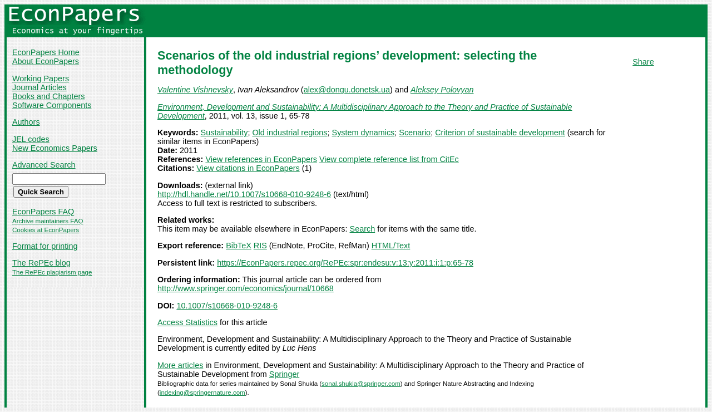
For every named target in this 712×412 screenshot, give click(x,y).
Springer (284, 374)
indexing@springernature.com (202, 392)
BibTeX (238, 245)
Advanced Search (44, 164)
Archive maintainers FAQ (47, 221)
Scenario (415, 132)
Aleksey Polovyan (442, 89)
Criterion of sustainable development (500, 132)
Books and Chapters (48, 96)
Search (362, 228)
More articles (180, 365)
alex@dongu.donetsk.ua (347, 89)
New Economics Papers (54, 148)
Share (643, 61)
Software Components (51, 105)
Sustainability (224, 132)
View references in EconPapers (261, 159)
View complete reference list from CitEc (389, 159)
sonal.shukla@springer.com (361, 383)
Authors (26, 121)
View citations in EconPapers (247, 168)
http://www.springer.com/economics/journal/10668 (245, 288)
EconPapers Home (46, 52)
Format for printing (45, 246)
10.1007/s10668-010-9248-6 (227, 305)
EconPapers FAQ (43, 211)
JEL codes (31, 139)
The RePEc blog (41, 262)
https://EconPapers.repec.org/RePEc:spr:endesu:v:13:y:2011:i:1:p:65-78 (345, 262)
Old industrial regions (289, 132)
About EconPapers (45, 61)
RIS (260, 245)
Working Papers (40, 78)
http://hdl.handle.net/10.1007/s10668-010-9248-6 (244, 194)
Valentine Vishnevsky (195, 89)
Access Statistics (187, 322)
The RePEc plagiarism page (52, 272)
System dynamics (363, 132)
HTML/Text (391, 245)
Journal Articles (39, 87)
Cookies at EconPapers (45, 230)
